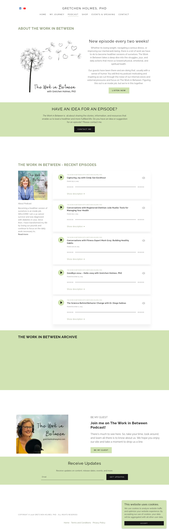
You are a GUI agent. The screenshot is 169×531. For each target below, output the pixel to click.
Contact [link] (124, 14)
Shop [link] (85, 14)
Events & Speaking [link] (103, 14)
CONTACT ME (84, 129)
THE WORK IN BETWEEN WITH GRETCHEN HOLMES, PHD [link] (84, 175)
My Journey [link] (57, 14)
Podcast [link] (73, 14)
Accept (145, 523)
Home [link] (43, 14)
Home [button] (66, 523)
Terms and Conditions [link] (81, 523)
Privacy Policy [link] (99, 523)
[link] (20, 8)
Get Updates (116, 477)
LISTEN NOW (119, 91)
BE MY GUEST (102, 450)
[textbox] (72, 477)
